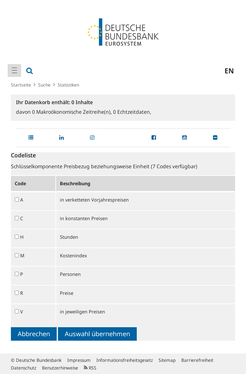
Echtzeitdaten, (132, 111)
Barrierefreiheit (197, 360)
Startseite (21, 85)
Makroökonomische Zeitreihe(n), (72, 111)
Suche (44, 85)
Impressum (79, 360)
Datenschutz (23, 368)
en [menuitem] (229, 70)
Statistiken (68, 85)
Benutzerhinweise (60, 368)
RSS (90, 368)
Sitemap (167, 360)
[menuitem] (14, 70)
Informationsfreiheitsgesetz (124, 360)
